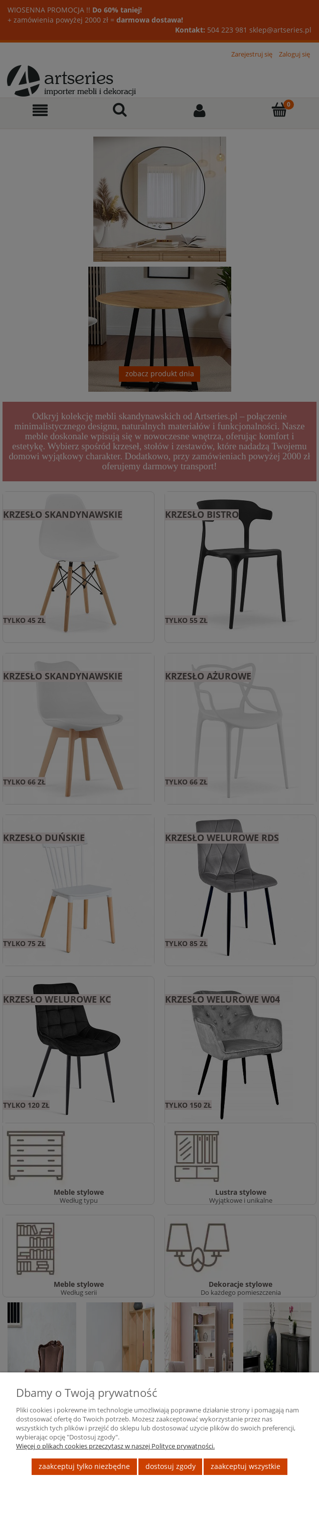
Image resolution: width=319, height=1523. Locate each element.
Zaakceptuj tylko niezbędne (84, 1466)
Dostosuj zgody (170, 1466)
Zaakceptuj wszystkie (245, 1466)
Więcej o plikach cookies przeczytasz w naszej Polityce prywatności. (115, 1445)
